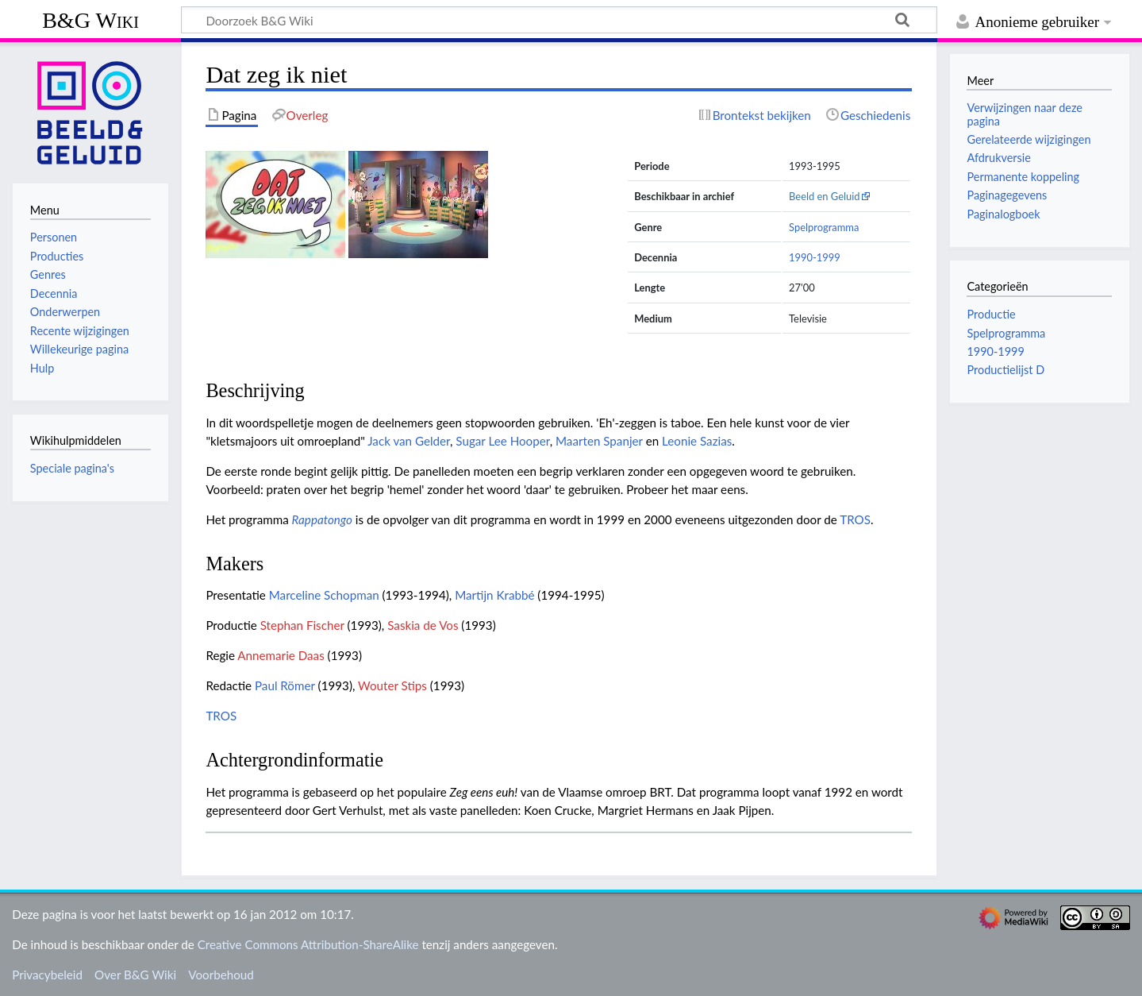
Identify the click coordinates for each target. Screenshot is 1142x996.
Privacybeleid (47, 974)
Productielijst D (1005, 369)
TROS (855, 519)
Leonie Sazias (697, 441)
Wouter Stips (392, 685)
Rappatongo (322, 519)
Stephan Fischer (302, 625)
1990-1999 (814, 257)
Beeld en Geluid (824, 196)
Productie (991, 314)
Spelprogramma (824, 227)
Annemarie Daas (280, 655)
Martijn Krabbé (494, 595)
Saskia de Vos (422, 625)
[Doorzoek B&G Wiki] (559, 20)
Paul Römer (285, 685)
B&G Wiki (90, 20)
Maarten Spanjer (599, 441)
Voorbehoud (220, 974)
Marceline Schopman (324, 595)
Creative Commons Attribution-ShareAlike (308, 944)
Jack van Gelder (408, 441)
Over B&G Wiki (135, 974)
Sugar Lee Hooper (502, 441)
